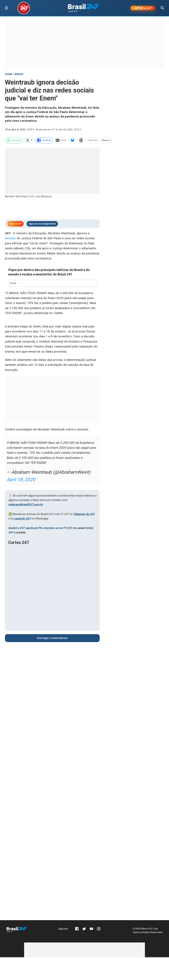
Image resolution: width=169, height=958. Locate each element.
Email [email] (61, 141)
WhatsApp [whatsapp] (14, 141)
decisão (10, 239)
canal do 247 (22, 519)
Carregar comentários (52, 638)
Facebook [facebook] (44, 141)
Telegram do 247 (84, 514)
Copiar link (92, 141)
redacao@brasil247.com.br (25, 505)
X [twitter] (29, 141)
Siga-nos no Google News (42, 224)
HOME (8, 74)
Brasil (19, 74)
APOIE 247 (143, 8)
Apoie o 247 (15, 224)
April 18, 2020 (21, 480)
